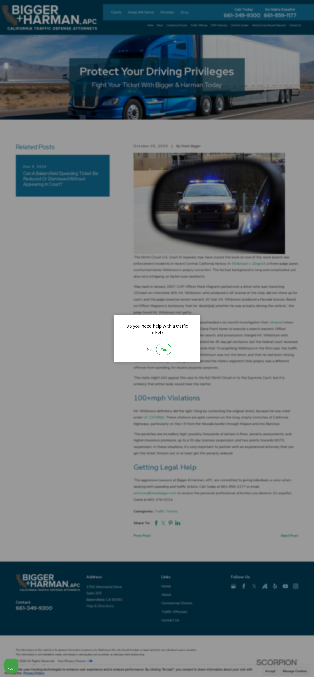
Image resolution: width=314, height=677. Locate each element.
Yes (164, 349)
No (149, 349)
